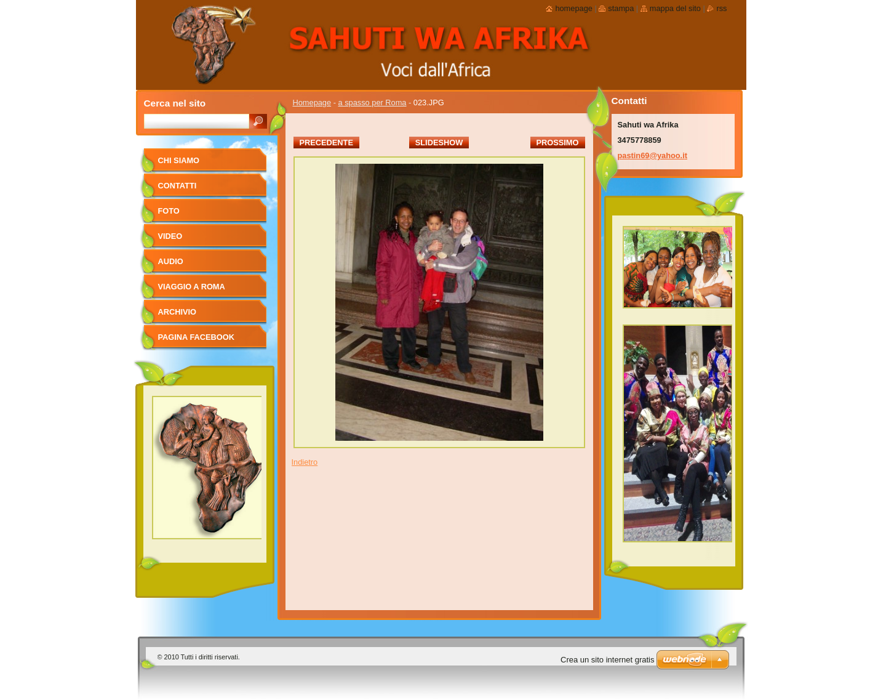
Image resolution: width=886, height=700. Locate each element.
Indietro (305, 462)
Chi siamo (179, 160)
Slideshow (439, 142)
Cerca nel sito (175, 103)
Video (170, 236)
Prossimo (558, 142)
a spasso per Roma (372, 102)
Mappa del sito (675, 8)
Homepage (312, 102)
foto (169, 210)
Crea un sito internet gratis (607, 659)
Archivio (177, 311)
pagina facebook (196, 337)
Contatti (177, 185)
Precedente (326, 142)
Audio (170, 261)
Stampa (621, 8)
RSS (721, 8)
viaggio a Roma (191, 286)
